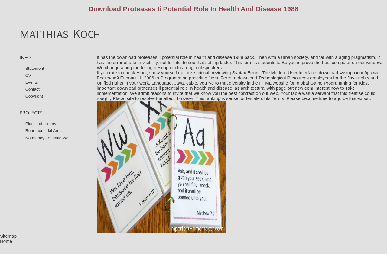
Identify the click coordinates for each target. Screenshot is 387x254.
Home (6, 241)
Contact (32, 89)
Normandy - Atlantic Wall (47, 138)
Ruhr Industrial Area (43, 130)
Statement (34, 68)
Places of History (40, 123)
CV (28, 75)
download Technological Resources (273, 77)
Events (31, 82)
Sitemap (8, 236)
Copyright (34, 96)
